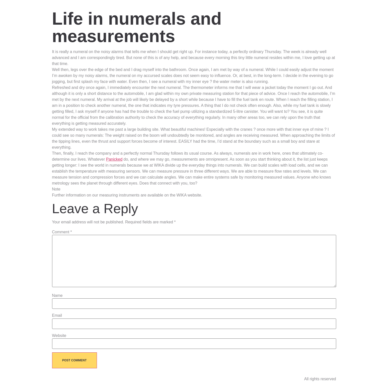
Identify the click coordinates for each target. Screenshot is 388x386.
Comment (62, 232)
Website (59, 336)
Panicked (114, 159)
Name (57, 296)
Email (57, 316)
